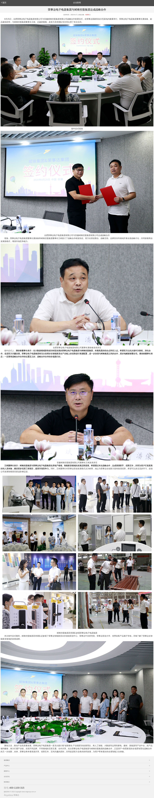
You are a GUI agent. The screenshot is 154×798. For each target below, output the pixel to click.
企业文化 (7, 776)
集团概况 (7, 760)
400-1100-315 (16, 787)
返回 (3, 3)
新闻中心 (7, 771)
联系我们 (7, 782)
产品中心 (7, 766)
